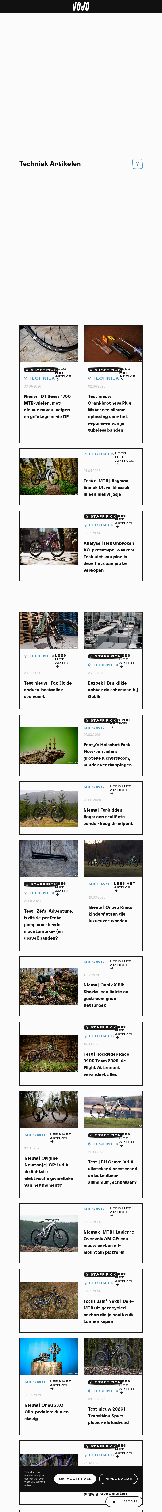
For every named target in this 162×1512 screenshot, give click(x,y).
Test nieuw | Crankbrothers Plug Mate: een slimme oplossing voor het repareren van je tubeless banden (109, 413)
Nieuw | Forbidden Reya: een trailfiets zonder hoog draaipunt (108, 817)
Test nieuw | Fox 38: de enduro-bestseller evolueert (48, 690)
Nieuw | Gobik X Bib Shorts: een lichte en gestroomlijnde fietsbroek (106, 995)
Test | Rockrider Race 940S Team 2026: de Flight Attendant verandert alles (106, 1064)
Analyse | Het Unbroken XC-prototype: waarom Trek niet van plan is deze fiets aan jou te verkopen (109, 557)
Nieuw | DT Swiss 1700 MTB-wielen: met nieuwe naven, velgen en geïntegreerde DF (47, 406)
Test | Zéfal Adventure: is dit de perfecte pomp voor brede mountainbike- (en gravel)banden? (48, 924)
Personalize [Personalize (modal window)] (118, 1479)
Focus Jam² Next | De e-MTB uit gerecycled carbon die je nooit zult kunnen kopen (109, 1311)
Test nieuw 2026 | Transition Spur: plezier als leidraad (108, 1416)
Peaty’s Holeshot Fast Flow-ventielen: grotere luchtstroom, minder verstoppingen (108, 755)
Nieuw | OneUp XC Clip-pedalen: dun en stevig (46, 1412)
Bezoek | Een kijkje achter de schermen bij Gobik (113, 690)
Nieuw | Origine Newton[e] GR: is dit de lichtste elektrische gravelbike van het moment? (48, 1172)
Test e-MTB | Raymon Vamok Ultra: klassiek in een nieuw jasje (107, 488)
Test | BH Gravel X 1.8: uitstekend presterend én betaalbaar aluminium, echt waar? (112, 1172)
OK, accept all (75, 1479)
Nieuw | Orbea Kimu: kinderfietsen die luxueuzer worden (110, 914)
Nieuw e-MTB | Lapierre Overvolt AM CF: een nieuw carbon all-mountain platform (109, 1242)
